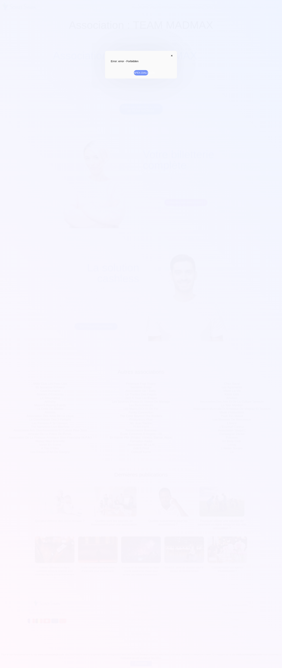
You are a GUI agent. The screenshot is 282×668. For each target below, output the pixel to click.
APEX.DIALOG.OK (141, 72)
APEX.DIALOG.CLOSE (171, 55)
